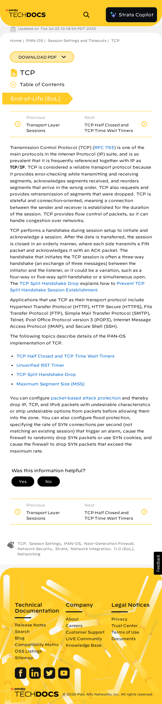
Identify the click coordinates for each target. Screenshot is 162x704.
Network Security (34, 549)
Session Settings (45, 543)
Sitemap (24, 657)
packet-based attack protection (86, 398)
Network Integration (90, 549)
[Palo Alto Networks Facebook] (21, 677)
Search (22, 631)
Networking (28, 554)
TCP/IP (17, 167)
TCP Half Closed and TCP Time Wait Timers (65, 356)
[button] (158, 563)
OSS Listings (28, 651)
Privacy (119, 619)
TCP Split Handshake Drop (49, 283)
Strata (61, 549)
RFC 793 (104, 147)
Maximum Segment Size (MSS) (50, 383)
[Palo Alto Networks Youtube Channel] (64, 677)
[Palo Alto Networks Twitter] (50, 677)
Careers (74, 625)
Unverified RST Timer (40, 365)
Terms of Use (125, 632)
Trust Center (124, 625)
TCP (115, 40)
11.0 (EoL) (123, 549)
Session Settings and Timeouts (77, 40)
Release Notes (30, 624)
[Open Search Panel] (88, 15)
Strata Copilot (131, 15)
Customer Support (85, 632)
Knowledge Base (84, 645)
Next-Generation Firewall (108, 543)
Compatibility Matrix (36, 644)
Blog (19, 638)
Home (16, 40)
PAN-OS (34, 40)
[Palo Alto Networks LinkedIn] (35, 677)
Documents (123, 638)
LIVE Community (84, 638)
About (72, 619)
